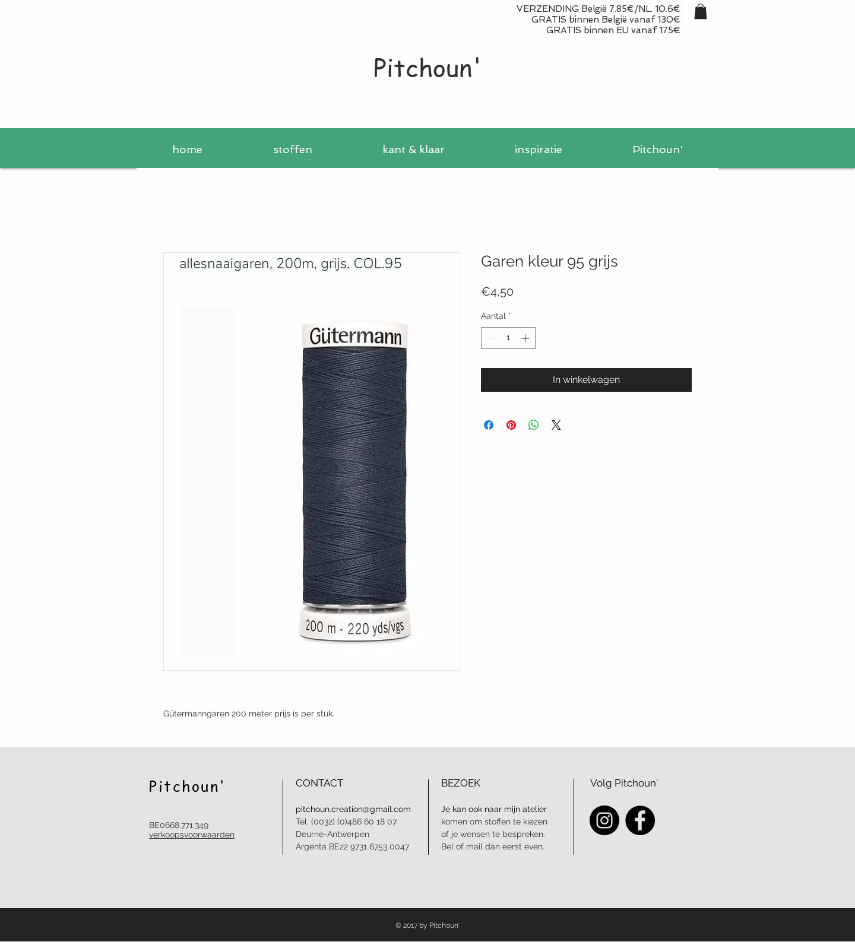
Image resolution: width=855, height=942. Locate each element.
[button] (700, 11)
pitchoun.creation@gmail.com (353, 809)
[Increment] (526, 338)
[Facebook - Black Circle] (640, 820)
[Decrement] (490, 338)
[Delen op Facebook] (489, 425)
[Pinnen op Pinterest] (511, 425)
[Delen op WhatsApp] (534, 425)
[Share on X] (556, 425)
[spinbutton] (508, 338)
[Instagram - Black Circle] (604, 820)
